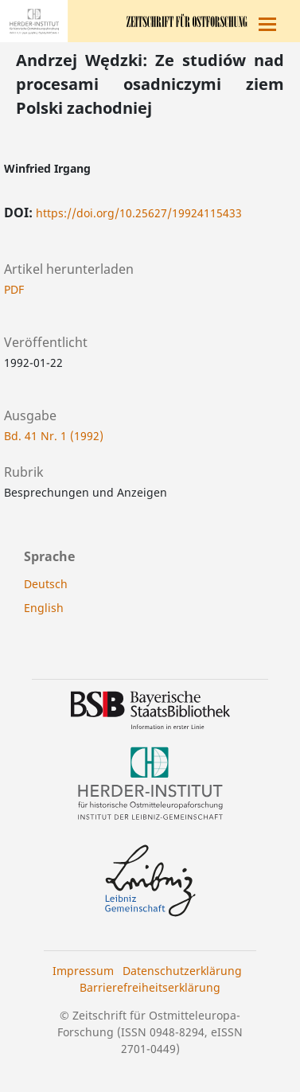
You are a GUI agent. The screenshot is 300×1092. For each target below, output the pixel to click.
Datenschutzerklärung (182, 970)
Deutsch (46, 583)
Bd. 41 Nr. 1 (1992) (53, 435)
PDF (14, 289)
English (44, 607)
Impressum (83, 970)
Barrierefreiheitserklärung (150, 987)
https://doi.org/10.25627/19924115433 (139, 212)
